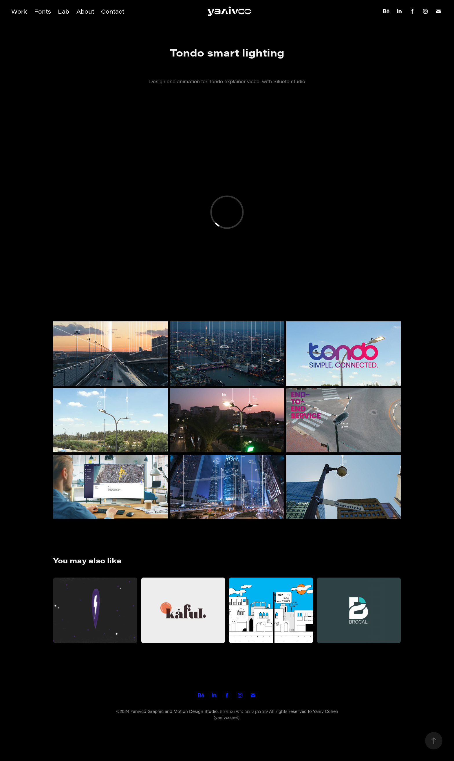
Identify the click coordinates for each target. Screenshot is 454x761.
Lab (63, 11)
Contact (112, 11)
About (85, 11)
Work (19, 11)
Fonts (42, 11)
